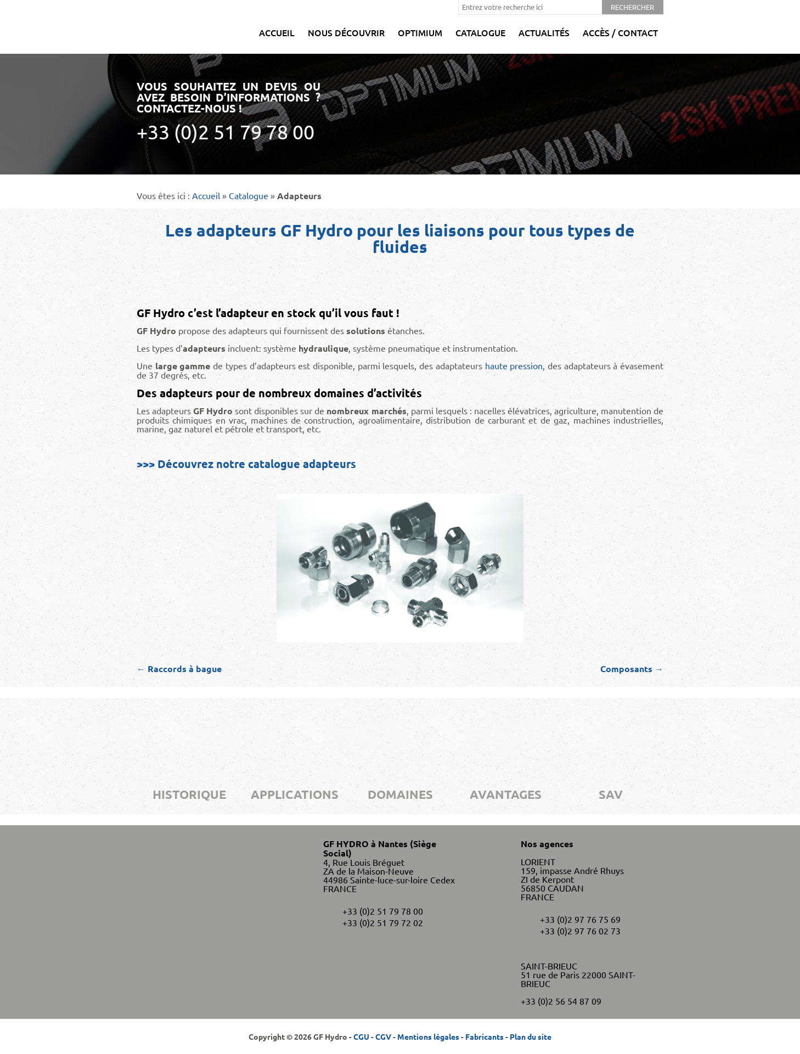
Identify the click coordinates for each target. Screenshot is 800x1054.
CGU (361, 1036)
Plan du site (530, 1036)
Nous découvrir (346, 32)
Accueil (277, 32)
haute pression (514, 365)
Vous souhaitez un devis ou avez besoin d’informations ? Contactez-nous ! (228, 111)
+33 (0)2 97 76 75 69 (580, 919)
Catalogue (480, 32)
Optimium (420, 32)
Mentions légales (428, 1036)
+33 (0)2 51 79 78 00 (382, 910)
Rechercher (632, 7)
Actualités (544, 32)
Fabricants (484, 1036)
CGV (383, 1036)
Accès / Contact (620, 32)
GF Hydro (168, 27)
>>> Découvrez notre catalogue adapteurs (246, 463)
